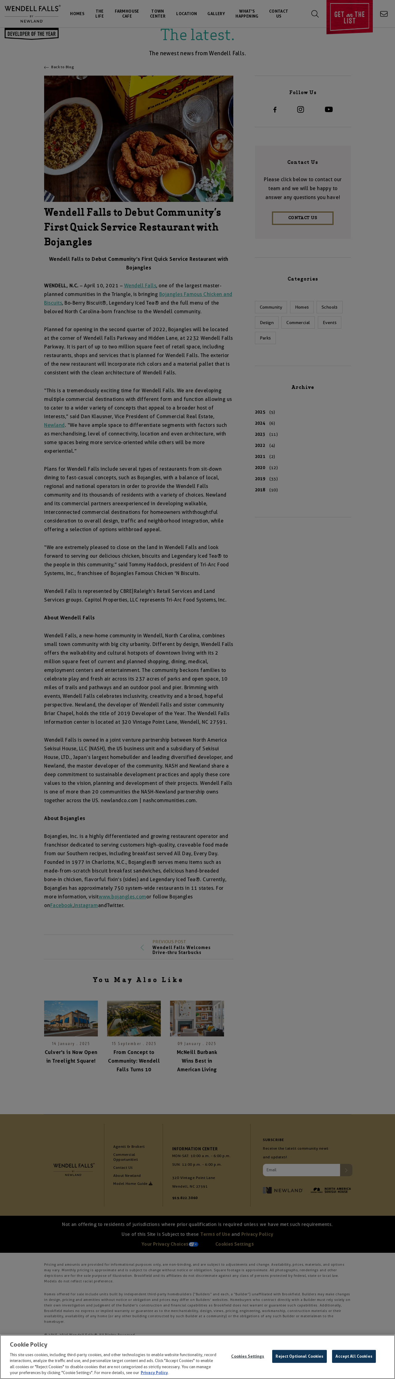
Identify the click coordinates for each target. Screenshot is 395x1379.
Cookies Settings (247, 1357)
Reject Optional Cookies (299, 1357)
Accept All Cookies (353, 1357)
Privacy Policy (154, 1373)
